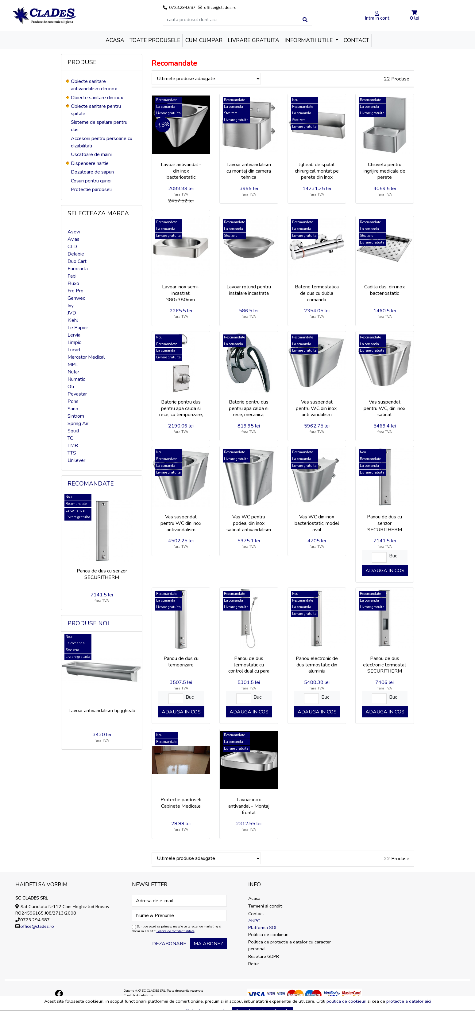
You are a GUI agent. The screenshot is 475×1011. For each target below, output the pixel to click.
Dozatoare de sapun (92, 172)
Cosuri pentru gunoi (91, 181)
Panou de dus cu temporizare (181, 661)
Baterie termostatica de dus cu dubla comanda (317, 293)
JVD (72, 313)
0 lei (414, 18)
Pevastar (77, 394)
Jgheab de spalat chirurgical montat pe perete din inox (317, 171)
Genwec (76, 298)
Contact (356, 40)
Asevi (74, 231)
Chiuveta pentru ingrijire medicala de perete (384, 171)
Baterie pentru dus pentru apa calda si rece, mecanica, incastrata (248, 411)
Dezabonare (169, 943)
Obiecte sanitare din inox (97, 97)
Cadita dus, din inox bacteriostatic (384, 290)
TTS (72, 453)
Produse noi (88, 623)
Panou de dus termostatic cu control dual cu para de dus (248, 668)
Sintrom (76, 416)
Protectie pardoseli (91, 189)
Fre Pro (75, 290)
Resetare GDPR (263, 956)
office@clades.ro (37, 926)
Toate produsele (154, 40)
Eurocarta (78, 268)
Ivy (71, 305)
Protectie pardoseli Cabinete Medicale (180, 803)
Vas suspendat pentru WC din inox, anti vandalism (317, 408)
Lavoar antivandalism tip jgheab (101, 710)
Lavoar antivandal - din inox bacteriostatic (181, 171)
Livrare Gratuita (253, 40)
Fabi (72, 276)
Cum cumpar (203, 40)
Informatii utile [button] (309, 40)
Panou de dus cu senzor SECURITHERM (102, 574)
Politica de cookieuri (268, 934)
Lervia (74, 335)
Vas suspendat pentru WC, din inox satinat (384, 408)
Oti (71, 386)
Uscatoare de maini (91, 154)
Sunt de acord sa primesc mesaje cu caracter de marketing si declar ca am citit (177, 928)
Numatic (76, 379)
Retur (253, 964)
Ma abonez (208, 943)
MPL (73, 364)
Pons (73, 401)
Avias (73, 239)
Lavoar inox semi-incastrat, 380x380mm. (181, 293)
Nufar (73, 372)
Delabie (76, 254)
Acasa (115, 40)
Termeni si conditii (266, 906)
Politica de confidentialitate (175, 931)
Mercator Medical (86, 357)
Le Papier (78, 327)
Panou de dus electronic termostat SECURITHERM (384, 665)
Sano (73, 408)
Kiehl (73, 320)
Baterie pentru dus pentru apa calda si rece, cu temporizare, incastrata (181, 411)
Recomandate (91, 484)
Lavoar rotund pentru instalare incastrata (248, 290)
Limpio (75, 342)
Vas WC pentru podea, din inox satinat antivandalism (248, 523)
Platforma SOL (262, 927)
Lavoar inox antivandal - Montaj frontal (248, 806)
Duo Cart (77, 261)
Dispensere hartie (90, 163)
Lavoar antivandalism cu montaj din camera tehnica (248, 171)
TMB (73, 445)
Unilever (76, 460)
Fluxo (73, 283)
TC (70, 438)
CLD (72, 246)
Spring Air (78, 423)
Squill (73, 430)
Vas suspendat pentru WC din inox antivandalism (180, 523)
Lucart (74, 349)
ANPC (254, 921)
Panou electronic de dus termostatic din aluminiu (317, 665)
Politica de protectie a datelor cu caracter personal (289, 945)
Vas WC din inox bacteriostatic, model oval (317, 523)
